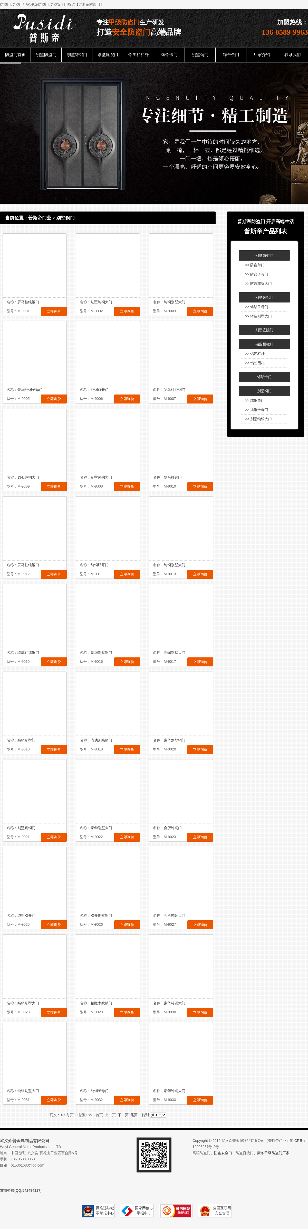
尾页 (134, 1115)
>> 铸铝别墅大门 (258, 316)
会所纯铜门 (173, 828)
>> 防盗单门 (255, 265)
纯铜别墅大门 (174, 302)
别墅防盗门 (46, 54)
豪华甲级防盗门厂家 (273, 1153)
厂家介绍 (262, 54)
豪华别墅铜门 (101, 652)
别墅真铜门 (26, 828)
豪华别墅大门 (101, 828)
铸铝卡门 (169, 54)
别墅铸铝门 (77, 54)
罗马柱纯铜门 (28, 302)
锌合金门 (231, 54)
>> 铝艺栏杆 (255, 354)
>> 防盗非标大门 (258, 283)
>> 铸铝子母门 (256, 307)
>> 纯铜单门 (255, 400)
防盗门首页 (15, 54)
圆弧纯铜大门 (28, 477)
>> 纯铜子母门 (256, 410)
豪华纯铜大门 (174, 1003)
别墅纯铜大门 (101, 302)
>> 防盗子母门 (256, 274)
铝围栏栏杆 (138, 54)
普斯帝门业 (39, 218)
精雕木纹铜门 (101, 1003)
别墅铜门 (200, 54)
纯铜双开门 (100, 390)
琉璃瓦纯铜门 (28, 652)
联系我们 (292, 54)
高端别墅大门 (174, 652)
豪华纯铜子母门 (30, 390)
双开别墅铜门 (101, 915)
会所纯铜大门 (174, 915)
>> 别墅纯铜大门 (258, 419)
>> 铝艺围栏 (255, 363)
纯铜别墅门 (26, 740)
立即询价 (54, 311)
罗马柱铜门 (173, 477)
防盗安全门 (223, 1153)
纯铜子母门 (100, 1091)
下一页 (123, 1115)
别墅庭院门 (108, 54)
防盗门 (5, 12)
